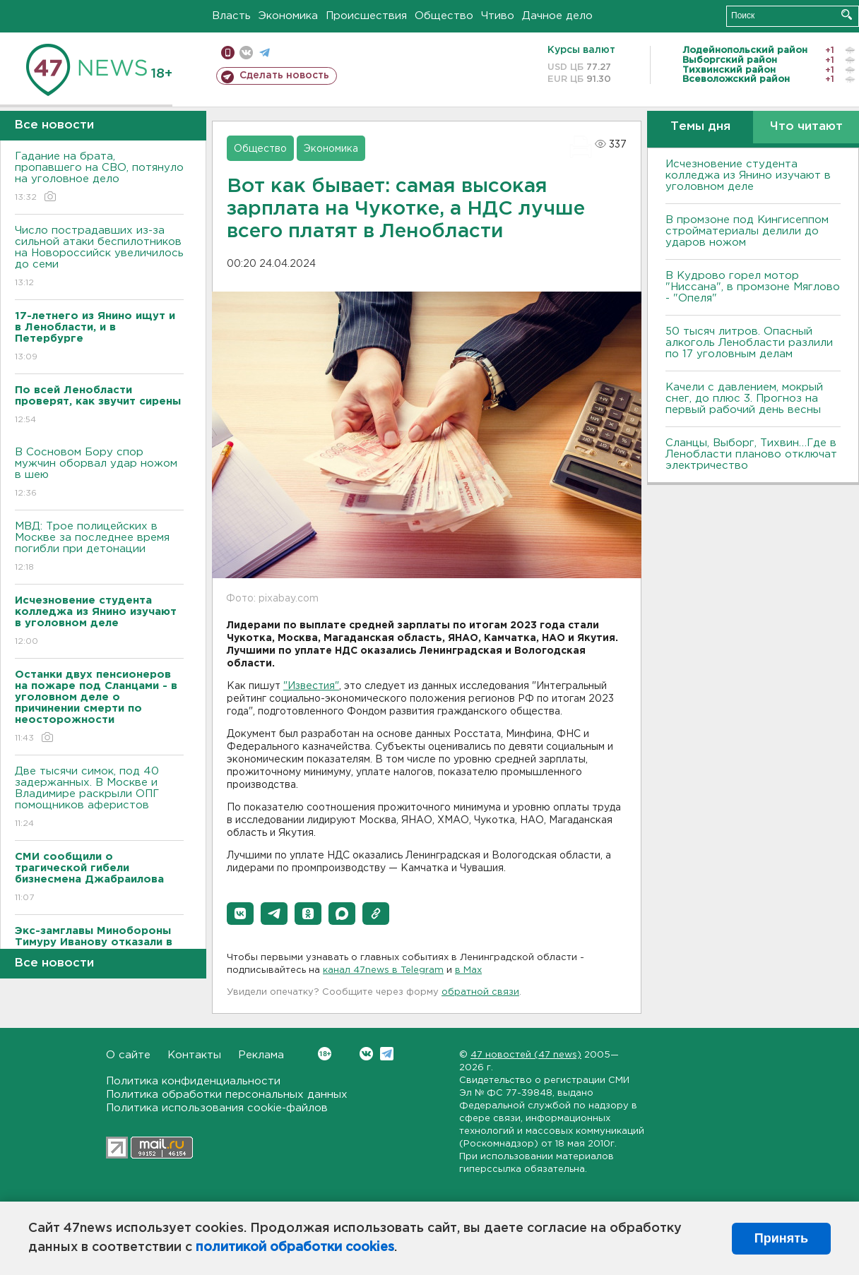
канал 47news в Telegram (383, 970)
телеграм (264, 52)
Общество (444, 15)
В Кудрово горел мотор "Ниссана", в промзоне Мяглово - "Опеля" (752, 287)
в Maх (468, 970)
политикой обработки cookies (295, 1247)
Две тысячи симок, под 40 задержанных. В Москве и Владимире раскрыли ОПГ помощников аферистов (99, 798)
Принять (781, 1238)
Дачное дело (557, 15)
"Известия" (311, 686)
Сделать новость (284, 75)
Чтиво (497, 15)
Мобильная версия (228, 52)
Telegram (386, 1053)
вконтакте (246, 52)
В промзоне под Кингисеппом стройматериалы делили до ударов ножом (747, 231)
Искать (846, 14)
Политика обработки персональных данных (227, 1094)
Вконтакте (324, 1053)
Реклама (261, 1055)
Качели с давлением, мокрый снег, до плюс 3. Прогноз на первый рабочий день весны (744, 398)
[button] (240, 913)
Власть (231, 15)
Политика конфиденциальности (193, 1081)
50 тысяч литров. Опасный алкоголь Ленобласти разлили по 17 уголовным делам (749, 343)
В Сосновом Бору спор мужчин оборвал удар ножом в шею (99, 473)
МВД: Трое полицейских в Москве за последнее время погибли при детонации (99, 547)
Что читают (806, 126)
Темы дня (700, 126)
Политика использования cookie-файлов (217, 1108)
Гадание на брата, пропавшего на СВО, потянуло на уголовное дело (99, 177)
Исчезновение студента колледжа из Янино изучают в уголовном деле (748, 175)
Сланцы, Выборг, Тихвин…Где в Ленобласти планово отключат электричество (751, 454)
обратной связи (480, 992)
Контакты (194, 1055)
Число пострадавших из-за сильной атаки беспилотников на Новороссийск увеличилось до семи (99, 257)
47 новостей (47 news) (525, 1055)
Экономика (288, 15)
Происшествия (366, 15)
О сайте (128, 1055)
